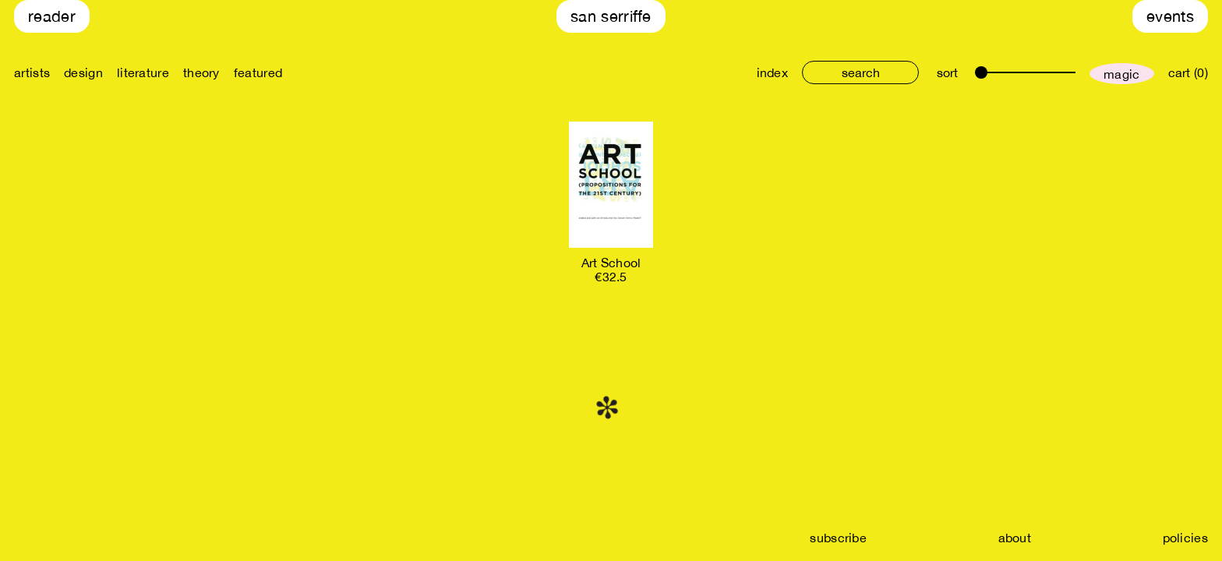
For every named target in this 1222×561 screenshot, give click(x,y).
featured (258, 72)
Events (1170, 16)
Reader (52, 16)
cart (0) (1188, 72)
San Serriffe (611, 16)
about (1015, 538)
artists (32, 72)
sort (947, 72)
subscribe (838, 538)
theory (201, 72)
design (83, 72)
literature (143, 72)
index (773, 72)
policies (1185, 538)
